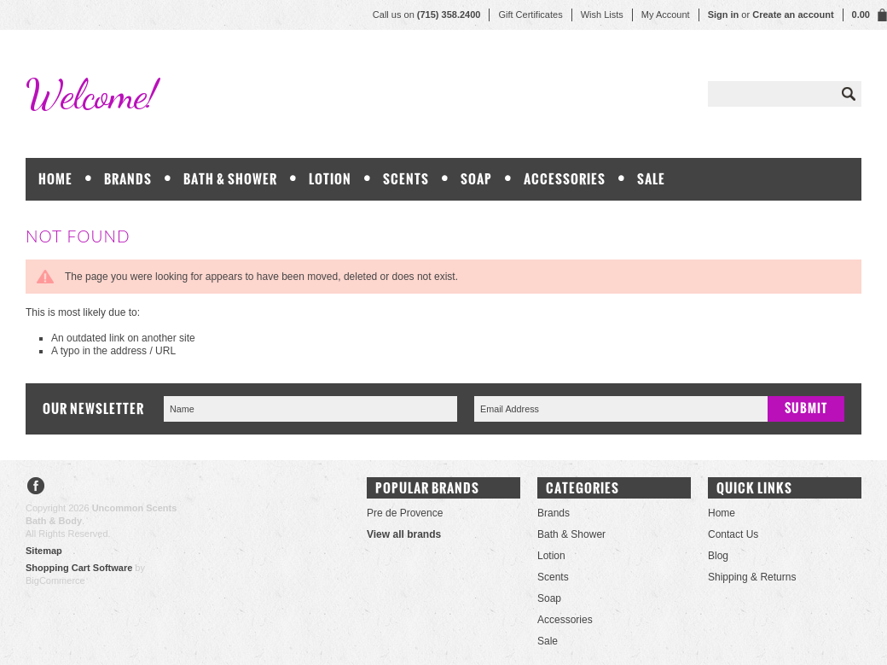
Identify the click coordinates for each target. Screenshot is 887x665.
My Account (665, 14)
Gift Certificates (530, 14)
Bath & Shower (230, 179)
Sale (651, 179)
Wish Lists (602, 14)
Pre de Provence (405, 513)
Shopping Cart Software (79, 568)
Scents (406, 179)
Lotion (330, 179)
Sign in (723, 14)
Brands (128, 179)
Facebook (36, 488)
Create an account (792, 14)
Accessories (565, 179)
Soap (476, 179)
